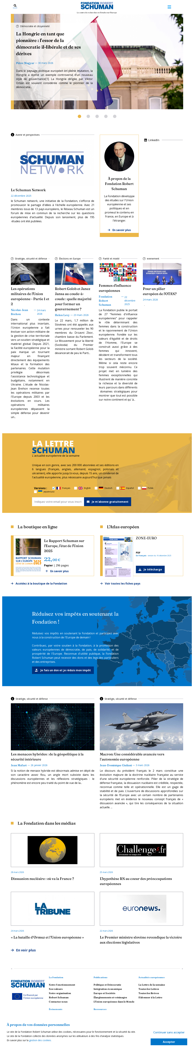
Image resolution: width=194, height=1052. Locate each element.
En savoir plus (119, 230)
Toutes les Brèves (148, 993)
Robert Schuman (59, 997)
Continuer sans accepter (169, 1032)
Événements (55, 1009)
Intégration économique (108, 989)
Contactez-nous (58, 1001)
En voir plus (23, 950)
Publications (100, 977)
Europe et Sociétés (104, 993)
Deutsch (105, 488)
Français (63, 488)
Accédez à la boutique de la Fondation (39, 583)
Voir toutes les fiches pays (120, 583)
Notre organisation (60, 993)
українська (46, 491)
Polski (147, 488)
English (84, 488)
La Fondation (56, 977)
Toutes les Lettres (148, 989)
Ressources (100, 1009)
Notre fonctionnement (62, 984)
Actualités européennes (151, 977)
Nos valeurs (56, 989)
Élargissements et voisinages (110, 997)
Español (127, 488)
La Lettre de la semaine (151, 984)
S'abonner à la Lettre (150, 997)
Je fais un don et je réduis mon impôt (63, 670)
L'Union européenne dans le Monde (114, 1001)
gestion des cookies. (40, 1040)
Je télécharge (150, 569)
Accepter (169, 1042)
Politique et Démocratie (107, 984)
